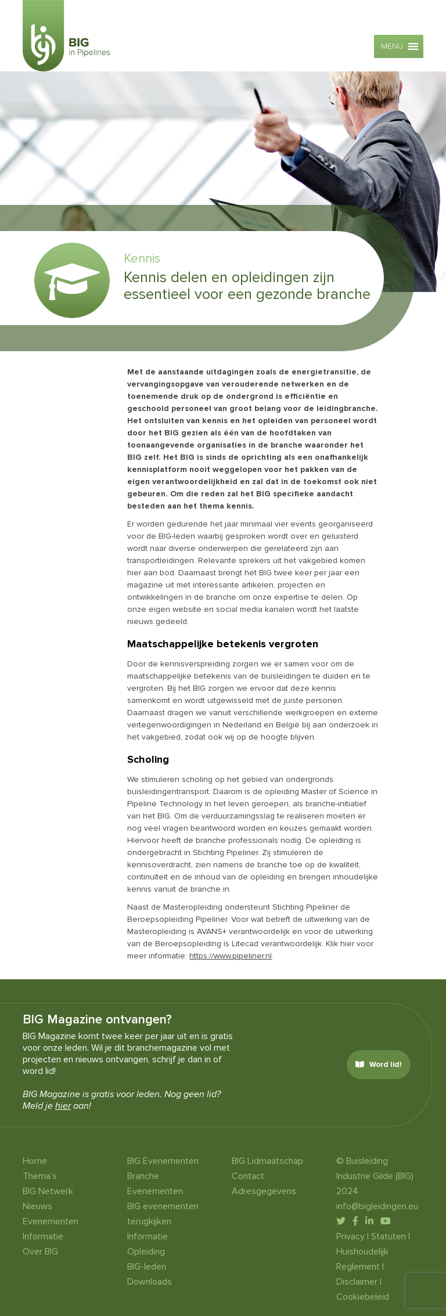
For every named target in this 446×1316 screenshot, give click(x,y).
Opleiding (146, 1251)
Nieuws (37, 1206)
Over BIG (40, 1251)
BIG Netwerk (48, 1191)
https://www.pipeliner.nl (230, 956)
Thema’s (40, 1176)
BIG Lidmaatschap (267, 1161)
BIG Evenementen (163, 1161)
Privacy (350, 1236)
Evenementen (50, 1221)
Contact (248, 1176)
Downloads (149, 1282)
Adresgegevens (264, 1191)
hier (63, 1106)
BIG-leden (146, 1266)
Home (35, 1161)
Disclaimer (356, 1282)
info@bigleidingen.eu (377, 1206)
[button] (392, 46)
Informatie (43, 1236)
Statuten (388, 1236)
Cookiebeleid (362, 1297)
